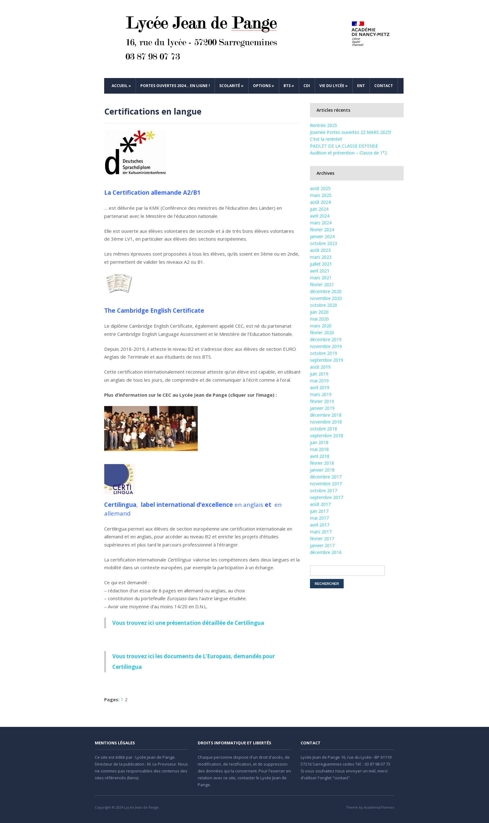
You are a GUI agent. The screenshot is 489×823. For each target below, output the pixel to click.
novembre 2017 (326, 484)
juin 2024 (319, 209)
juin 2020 (319, 312)
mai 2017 (319, 518)
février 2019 (322, 401)
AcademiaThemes (379, 807)
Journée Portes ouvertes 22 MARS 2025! (350, 132)
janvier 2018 (322, 470)
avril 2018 (319, 456)
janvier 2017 (322, 545)
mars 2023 (321, 257)
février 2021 (322, 284)
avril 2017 (319, 525)
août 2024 (320, 202)
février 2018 (322, 463)
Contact (383, 85)
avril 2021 (319, 271)
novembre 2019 (326, 346)
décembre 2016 (325, 552)
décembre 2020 (325, 291)
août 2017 (320, 504)
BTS (288, 85)
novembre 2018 (326, 422)
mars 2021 (321, 278)
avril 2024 (319, 216)
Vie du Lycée (333, 85)
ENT (361, 85)
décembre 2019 (325, 339)
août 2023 (320, 250)
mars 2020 (321, 326)
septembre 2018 (326, 435)
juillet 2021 (321, 264)
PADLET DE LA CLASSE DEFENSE (344, 146)
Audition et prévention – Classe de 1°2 (348, 153)
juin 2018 (319, 442)
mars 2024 (321, 223)
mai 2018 (319, 449)
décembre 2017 (325, 477)
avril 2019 (319, 387)
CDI (306, 85)
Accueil (121, 85)
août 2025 (320, 188)
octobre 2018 (323, 429)
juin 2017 (319, 511)
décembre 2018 (325, 415)
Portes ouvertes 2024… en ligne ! (175, 85)
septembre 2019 (326, 360)
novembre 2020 (326, 298)
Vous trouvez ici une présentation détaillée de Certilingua (188, 622)
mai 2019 (319, 381)
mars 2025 (321, 195)
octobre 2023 (323, 243)
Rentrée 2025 (323, 125)
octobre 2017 (323, 490)
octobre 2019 (323, 353)
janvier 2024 (322, 236)
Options (263, 85)
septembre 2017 (326, 497)
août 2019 (320, 367)
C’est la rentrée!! (326, 139)
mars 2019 (321, 394)
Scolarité (231, 85)
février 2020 (322, 333)
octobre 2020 (323, 305)
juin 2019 (319, 374)
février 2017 (322, 538)
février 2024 (322, 230)
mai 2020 (319, 319)
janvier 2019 (322, 408)
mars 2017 (321, 532)
